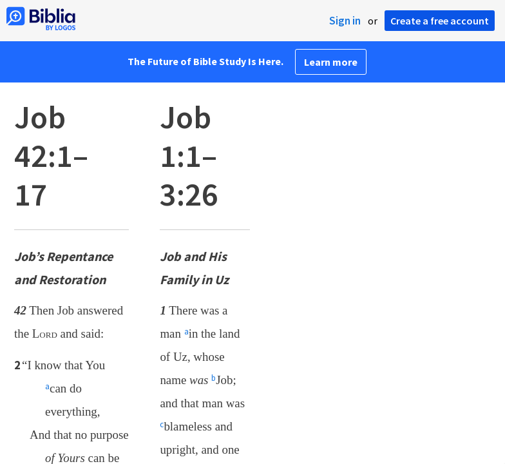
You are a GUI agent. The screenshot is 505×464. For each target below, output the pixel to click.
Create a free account (439, 20)
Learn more (330, 61)
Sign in (345, 21)
